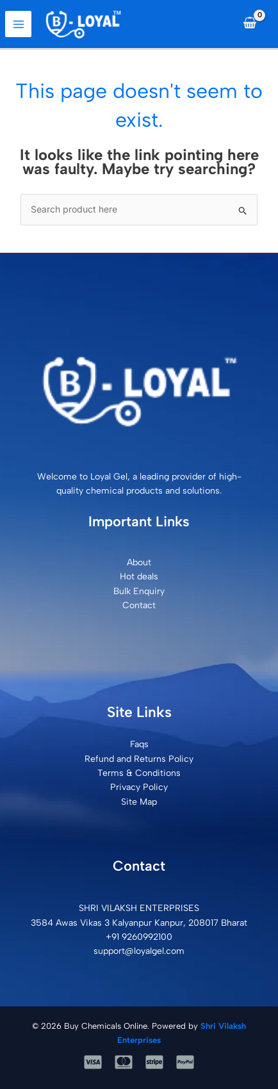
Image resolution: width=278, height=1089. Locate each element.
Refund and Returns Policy (139, 759)
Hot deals (139, 576)
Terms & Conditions (139, 773)
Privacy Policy (139, 787)
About (139, 562)
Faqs (139, 744)
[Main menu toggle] (18, 24)
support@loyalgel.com (139, 951)
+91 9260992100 (139, 937)
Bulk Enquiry (139, 591)
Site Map (139, 801)
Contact (139, 605)
